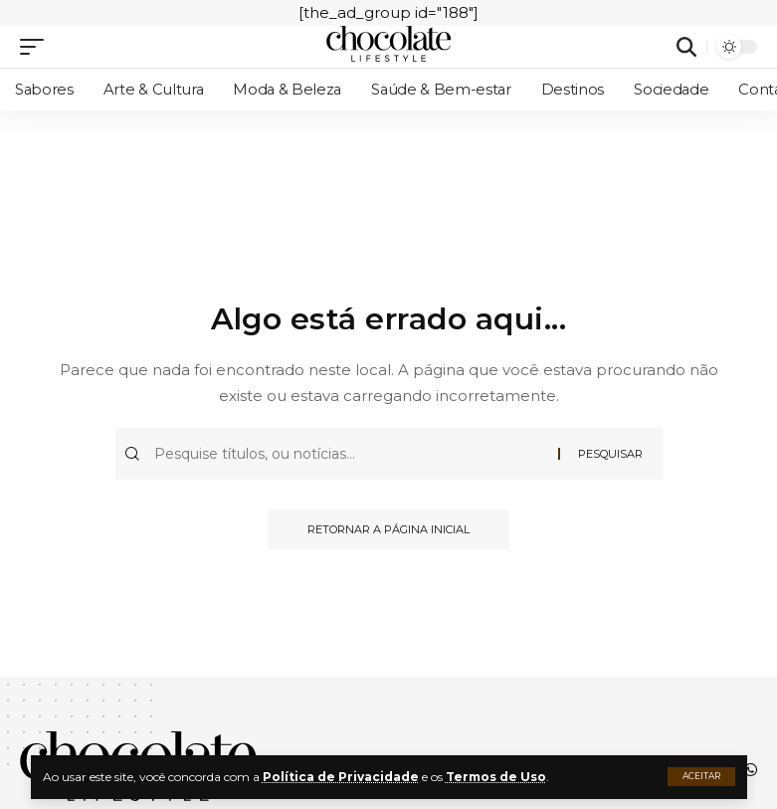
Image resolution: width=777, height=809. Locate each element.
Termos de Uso (496, 776)
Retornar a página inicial (388, 529)
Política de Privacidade (341, 776)
